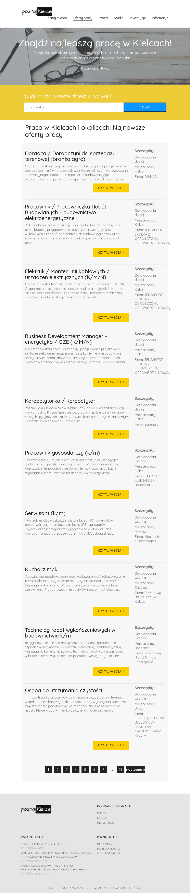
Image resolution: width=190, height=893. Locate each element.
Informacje (106, 844)
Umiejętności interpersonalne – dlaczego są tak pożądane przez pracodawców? (56, 854)
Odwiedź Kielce (109, 853)
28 (120, 769)
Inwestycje (105, 822)
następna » (135, 769)
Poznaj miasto (108, 848)
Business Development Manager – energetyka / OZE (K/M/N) (66, 339)
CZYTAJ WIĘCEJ (109, 188)
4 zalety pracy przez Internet (44, 844)
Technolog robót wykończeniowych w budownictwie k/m (70, 633)
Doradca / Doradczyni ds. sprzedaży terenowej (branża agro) (70, 156)
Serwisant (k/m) (45, 513)
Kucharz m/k (41, 569)
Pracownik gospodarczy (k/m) (62, 453)
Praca (101, 813)
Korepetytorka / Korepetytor (60, 401)
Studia (102, 818)
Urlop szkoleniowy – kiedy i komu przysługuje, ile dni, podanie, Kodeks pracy (54, 867)
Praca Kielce (89, 68)
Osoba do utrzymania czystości (63, 690)
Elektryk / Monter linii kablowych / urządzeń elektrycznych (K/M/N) (67, 274)
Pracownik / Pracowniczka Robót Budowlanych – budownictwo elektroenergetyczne (65, 212)
